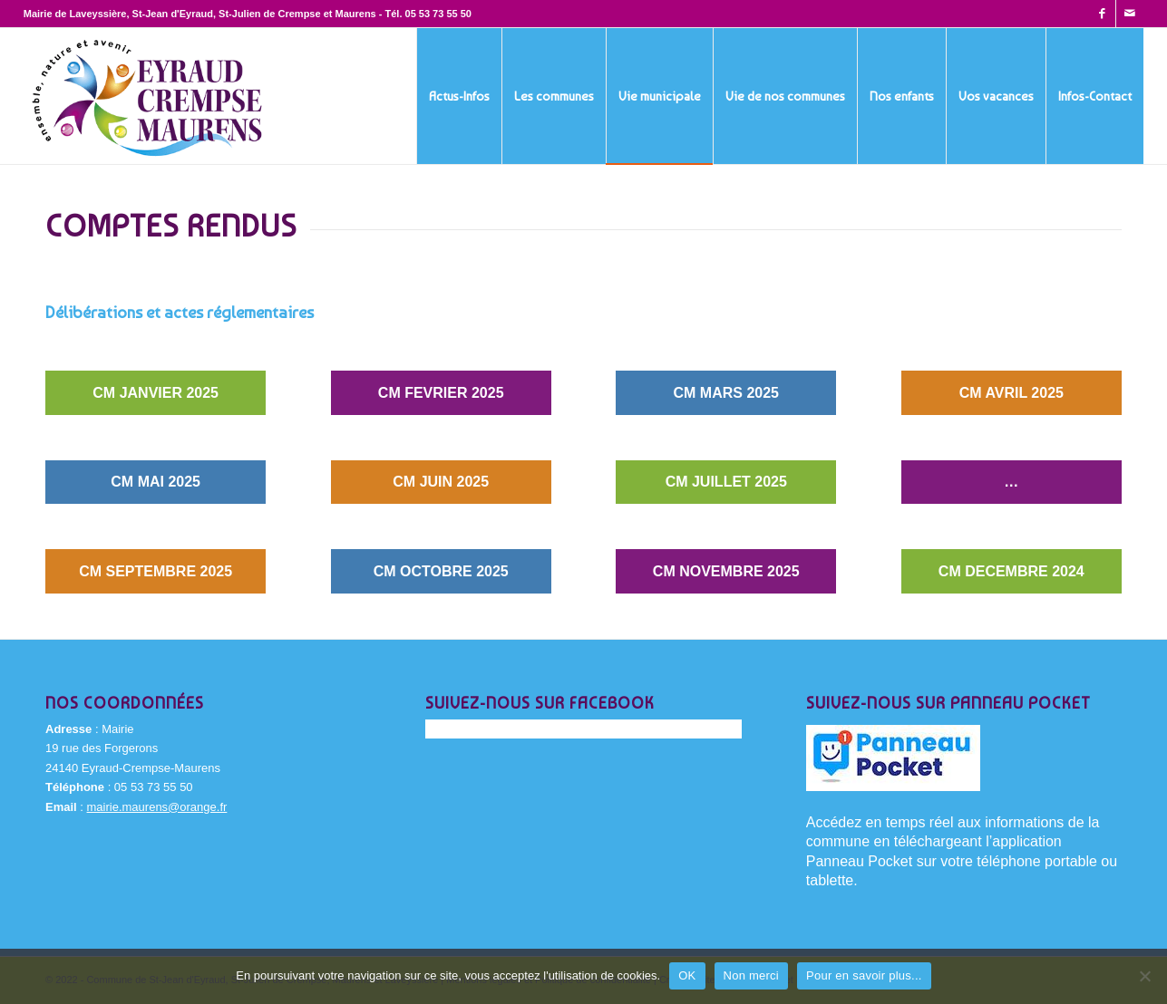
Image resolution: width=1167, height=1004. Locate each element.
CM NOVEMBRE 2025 (726, 571)
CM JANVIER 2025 (155, 393)
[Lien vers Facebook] (1102, 13)
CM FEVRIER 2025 (441, 393)
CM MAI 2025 (155, 481)
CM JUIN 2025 (441, 481)
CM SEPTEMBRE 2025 (155, 571)
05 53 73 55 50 (438, 13)
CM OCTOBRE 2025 (441, 571)
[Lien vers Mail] (1129, 13)
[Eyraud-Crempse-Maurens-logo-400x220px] (147, 96)
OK (686, 975)
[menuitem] (458, 96)
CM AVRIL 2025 (1011, 393)
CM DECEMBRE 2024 (1011, 571)
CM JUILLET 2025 (726, 481)
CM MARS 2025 (726, 393)
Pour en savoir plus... (864, 975)
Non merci (752, 975)
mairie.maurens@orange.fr (157, 807)
